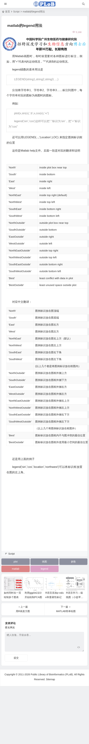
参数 (73, 561)
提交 (16, 657)
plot (16, 561)
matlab (15, 568)
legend (44, 568)
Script (16, 11)
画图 (44, 561)
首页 (7, 11)
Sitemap (50, 679)
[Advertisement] (33, 517)
